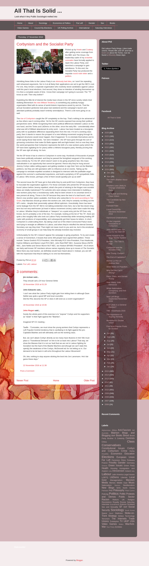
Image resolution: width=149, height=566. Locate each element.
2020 (107, 155)
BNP (113, 435)
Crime (124, 451)
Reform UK (119, 500)
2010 (107, 390)
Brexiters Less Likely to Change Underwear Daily (116, 188)
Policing (105, 494)
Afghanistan (106, 430)
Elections (108, 457)
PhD (110, 490)
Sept (109, 337)
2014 (107, 375)
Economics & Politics (62, 23)
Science (123, 504)
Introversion (118, 471)
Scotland (131, 504)
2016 (107, 169)
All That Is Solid (114, 118)
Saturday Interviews (103, 28)
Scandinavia (114, 504)
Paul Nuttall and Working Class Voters (116, 195)
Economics (116, 453)
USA (132, 521)
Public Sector (127, 497)
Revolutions (107, 502)
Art (133, 430)
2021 (107, 151)
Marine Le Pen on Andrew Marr (113, 262)
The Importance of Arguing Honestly (114, 315)
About (30, 23)
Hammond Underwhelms (116, 218)
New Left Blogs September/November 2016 (116, 299)
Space (104, 513)
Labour (34, 264)
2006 (107, 404)
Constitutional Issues (113, 448)
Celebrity (120, 438)
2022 (107, 147)
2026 (107, 133)
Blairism (115, 433)
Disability (105, 454)
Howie (79, 50)
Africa (114, 430)
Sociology (43, 23)
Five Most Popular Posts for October (116, 327)
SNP (125, 507)
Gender (92, 23)
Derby (132, 451)
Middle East (122, 483)
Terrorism (106, 519)
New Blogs (108, 487)
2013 (107, 379)
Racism (105, 499)
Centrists (130, 438)
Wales (121, 524)
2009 (107, 393)
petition (68, 76)
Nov (109, 176)
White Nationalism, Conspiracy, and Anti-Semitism (116, 290)
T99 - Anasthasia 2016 (115, 311)
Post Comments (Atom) (61, 390)
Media (105, 482)
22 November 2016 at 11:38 (35, 365)
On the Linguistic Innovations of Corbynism (113, 223)
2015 (107, 371)
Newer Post (22, 380)
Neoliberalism (129, 485)
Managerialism (116, 480)
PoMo (123, 494)
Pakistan (105, 490)
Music (132, 482)
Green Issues (115, 465)
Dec (109, 173)
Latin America (118, 474)
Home (19, 23)
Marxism (130, 480)
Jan (109, 366)
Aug (109, 341)
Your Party (110, 527)
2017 (107, 166)
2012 (107, 382)
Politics (114, 493)
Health (105, 468)
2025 (107, 136)
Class (131, 441)
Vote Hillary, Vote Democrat (113, 283)
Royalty (116, 502)
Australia (105, 433)
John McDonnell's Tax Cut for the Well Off (115, 231)
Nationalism (107, 485)
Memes (112, 483)
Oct (108, 333)
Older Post (89, 380)
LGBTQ (105, 477)
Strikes (121, 516)
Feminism (116, 460)
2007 (107, 401)
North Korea (129, 488)
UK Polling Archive (65, 28)
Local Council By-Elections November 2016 (115, 211)
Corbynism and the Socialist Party (45, 44)
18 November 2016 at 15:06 (35, 305)
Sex (102, 23)
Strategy (112, 516)
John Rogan (28, 310)
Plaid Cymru (130, 490)
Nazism (117, 485)
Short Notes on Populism (116, 267)
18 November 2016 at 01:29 (35, 284)
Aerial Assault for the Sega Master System (116, 236)
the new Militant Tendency (45, 103)
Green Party (129, 465)
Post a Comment (27, 371)
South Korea (130, 510)
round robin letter (80, 73)
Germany (131, 463)
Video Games (23, 28)
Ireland (128, 471)
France (105, 463)
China (104, 442)
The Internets (119, 518)
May (109, 352)
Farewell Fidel (112, 206)
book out (105, 53)
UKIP (126, 521)
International (84, 28)
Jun (109, 348)
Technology (130, 516)
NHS (118, 488)
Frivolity (113, 462)
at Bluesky (111, 55)
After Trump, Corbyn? (115, 253)
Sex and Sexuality (110, 507)
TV (121, 521)
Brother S (111, 438)
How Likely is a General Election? (116, 306)
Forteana (131, 460)
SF (120, 507)
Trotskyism (114, 521)
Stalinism (119, 513)
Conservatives (111, 445)
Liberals (124, 477)
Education (130, 453)
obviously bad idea (63, 81)
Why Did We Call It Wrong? (114, 271)
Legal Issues (129, 474)
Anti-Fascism (124, 430)
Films (123, 460)
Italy (133, 471)
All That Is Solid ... (38, 11)
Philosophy (118, 490)
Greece (104, 466)
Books (112, 23)
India (110, 471)
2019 (107, 158)
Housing (113, 468)
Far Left (79, 23)
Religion (131, 500)
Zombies (118, 527)
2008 (107, 397)
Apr (108, 355)
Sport (111, 513)
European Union (126, 457)
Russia (123, 502)
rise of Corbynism (27, 118)
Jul (108, 344)
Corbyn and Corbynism (118, 449)
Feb (109, 363)
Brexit (126, 435)
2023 (107, 144)
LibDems (114, 477)
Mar (109, 359)
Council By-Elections (43, 28)
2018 (107, 162)
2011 (107, 386)
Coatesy (89, 50)
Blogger (79, 560)
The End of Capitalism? (116, 257)
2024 (107, 140)
